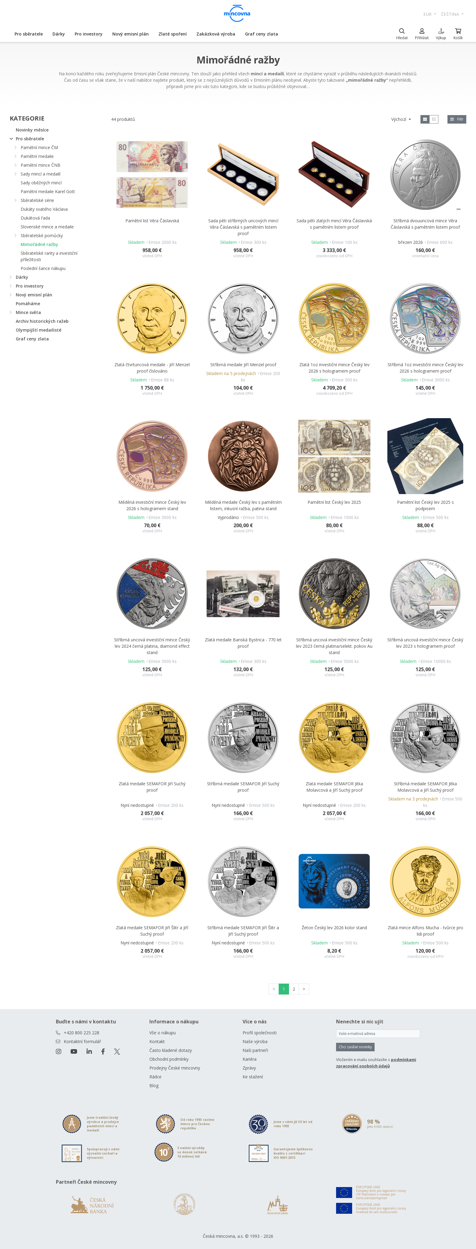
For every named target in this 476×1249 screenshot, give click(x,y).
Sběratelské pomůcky (42, 235)
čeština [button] (450, 14)
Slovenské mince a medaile (47, 227)
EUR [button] (428, 14)
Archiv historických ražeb (42, 321)
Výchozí (399, 119)
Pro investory (89, 34)
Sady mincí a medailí (40, 174)
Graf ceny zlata (261, 34)
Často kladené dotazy (170, 1050)
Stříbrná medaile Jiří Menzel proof (243, 364)
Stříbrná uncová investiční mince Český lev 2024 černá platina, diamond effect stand (152, 646)
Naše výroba (255, 1041)
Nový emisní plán (130, 34)
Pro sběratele (29, 34)
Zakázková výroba (215, 34)
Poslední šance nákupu (43, 268)
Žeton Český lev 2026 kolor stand (334, 927)
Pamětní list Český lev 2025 (334, 502)
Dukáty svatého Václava (44, 209)
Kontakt (157, 1041)
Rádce (155, 1077)
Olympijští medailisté (38, 330)
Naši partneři (255, 1050)
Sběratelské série (37, 200)
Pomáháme (28, 303)
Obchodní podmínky (169, 1059)
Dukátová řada (35, 218)
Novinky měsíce (32, 130)
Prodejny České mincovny (174, 1068)
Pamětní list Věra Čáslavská (152, 221)
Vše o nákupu (162, 1033)
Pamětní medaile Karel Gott (48, 191)
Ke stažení (253, 1077)
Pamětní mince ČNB (40, 165)
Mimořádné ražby (39, 244)
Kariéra (250, 1059)
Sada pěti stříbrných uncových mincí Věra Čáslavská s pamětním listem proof (243, 227)
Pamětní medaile (37, 156)
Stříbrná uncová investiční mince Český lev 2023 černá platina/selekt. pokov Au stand (334, 646)
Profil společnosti (260, 1033)
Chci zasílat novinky (355, 1046)
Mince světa (28, 312)
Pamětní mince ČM (39, 147)
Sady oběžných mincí (41, 183)
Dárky (59, 34)
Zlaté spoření (172, 34)
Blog (153, 1085)
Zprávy (249, 1068)
